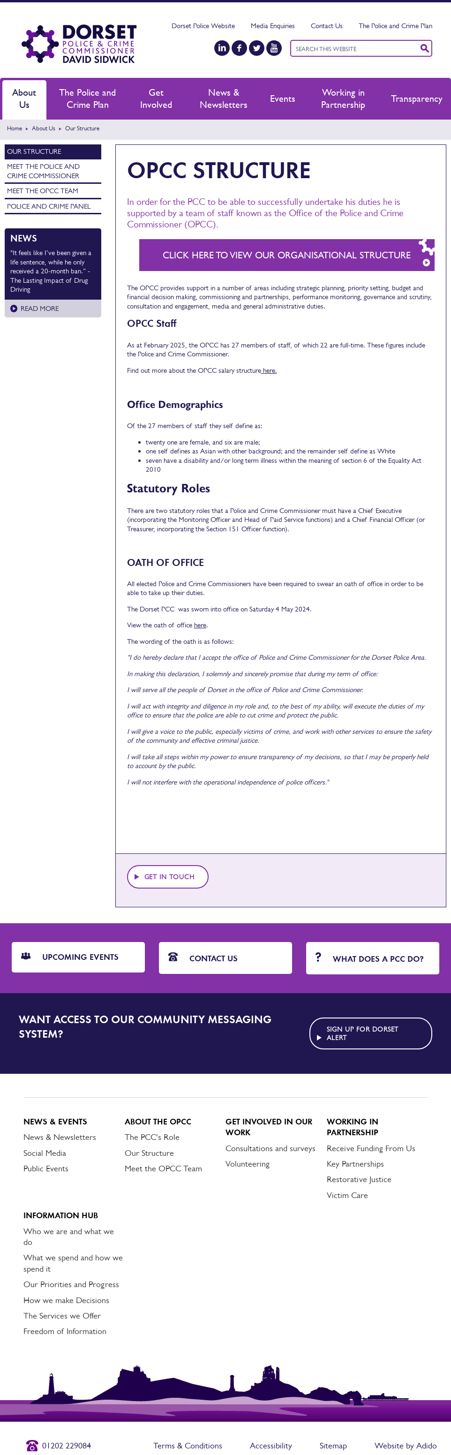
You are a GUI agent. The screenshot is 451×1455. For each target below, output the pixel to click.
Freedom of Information (64, 1331)
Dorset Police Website (203, 26)
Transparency (417, 98)
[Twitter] (256, 48)
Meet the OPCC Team (42, 191)
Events (282, 98)
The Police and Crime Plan (395, 26)
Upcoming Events (70, 957)
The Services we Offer (62, 1315)
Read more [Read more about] (40, 308)
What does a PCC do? (370, 958)
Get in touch (169, 877)
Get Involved (156, 98)
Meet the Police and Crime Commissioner (43, 171)
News (23, 238)
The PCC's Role (152, 1137)
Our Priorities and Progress (71, 1284)
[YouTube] (274, 48)
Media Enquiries (273, 26)
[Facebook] (239, 48)
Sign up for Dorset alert (363, 1033)
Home (14, 128)
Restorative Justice (359, 1179)
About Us (24, 98)
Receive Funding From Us (371, 1148)
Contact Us (327, 26)
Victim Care (347, 1195)
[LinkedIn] (222, 48)
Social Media (44, 1153)
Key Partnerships (355, 1164)
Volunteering (248, 1164)
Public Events (45, 1168)
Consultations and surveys (271, 1148)
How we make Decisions (66, 1300)
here (200, 625)
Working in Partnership (343, 98)
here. (269, 370)
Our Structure (34, 151)
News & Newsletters (224, 98)
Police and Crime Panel (48, 206)
